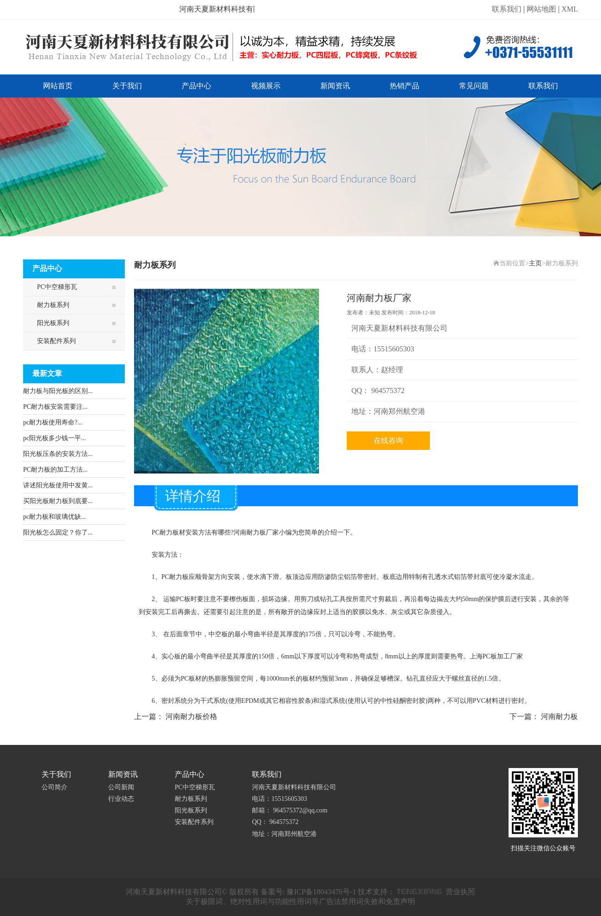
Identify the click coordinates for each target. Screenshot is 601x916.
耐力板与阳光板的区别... (58, 390)
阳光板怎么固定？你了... (58, 532)
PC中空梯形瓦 (57, 286)
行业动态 (121, 798)
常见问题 (474, 86)
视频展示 (266, 86)
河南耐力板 (559, 716)
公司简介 (54, 787)
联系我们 (506, 9)
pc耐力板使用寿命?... (52, 422)
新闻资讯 (335, 86)
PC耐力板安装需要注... (55, 406)
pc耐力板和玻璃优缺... (54, 516)
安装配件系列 (56, 341)
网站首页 (58, 86)
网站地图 (541, 9)
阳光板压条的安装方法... (58, 453)
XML (569, 9)
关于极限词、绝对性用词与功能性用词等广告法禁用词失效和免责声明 (300, 901)
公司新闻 (121, 787)
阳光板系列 (53, 323)
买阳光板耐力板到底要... (58, 501)
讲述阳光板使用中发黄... (58, 485)
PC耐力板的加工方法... (55, 469)
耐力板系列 (53, 304)
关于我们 (127, 86)
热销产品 (404, 86)
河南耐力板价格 (191, 716)
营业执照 (460, 892)
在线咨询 (388, 440)
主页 (535, 263)
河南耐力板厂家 (256, 532)
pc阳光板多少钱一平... (54, 438)
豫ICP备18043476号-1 (321, 892)
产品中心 (196, 86)
